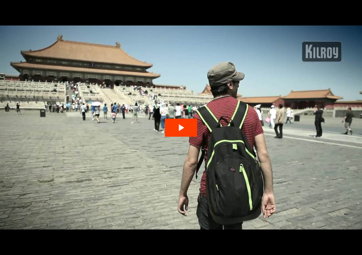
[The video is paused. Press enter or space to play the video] (181, 128)
